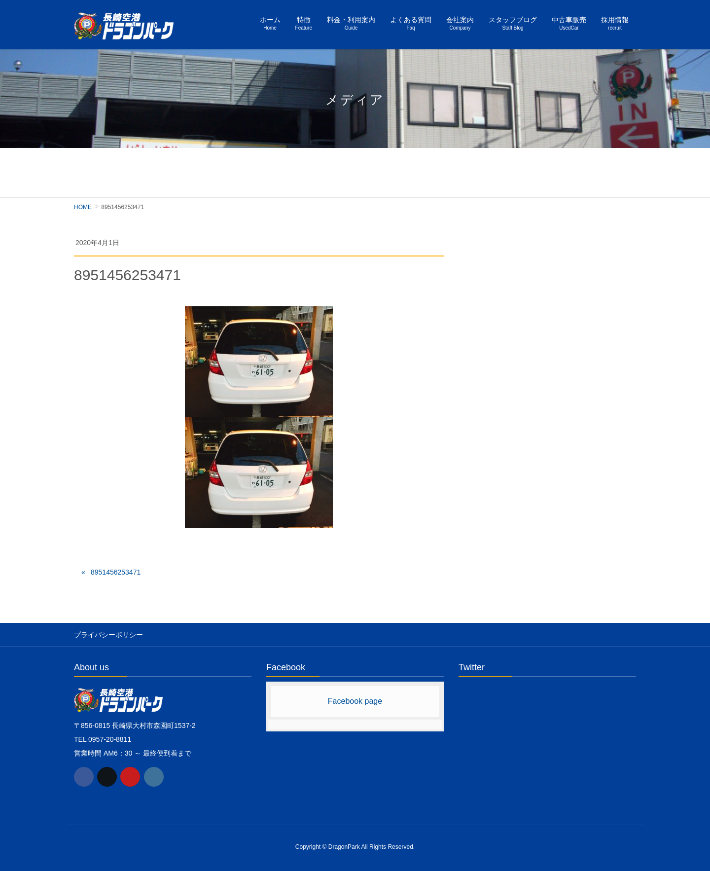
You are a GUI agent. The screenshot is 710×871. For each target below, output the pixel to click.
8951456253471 (116, 572)
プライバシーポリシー (108, 635)
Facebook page (355, 701)
